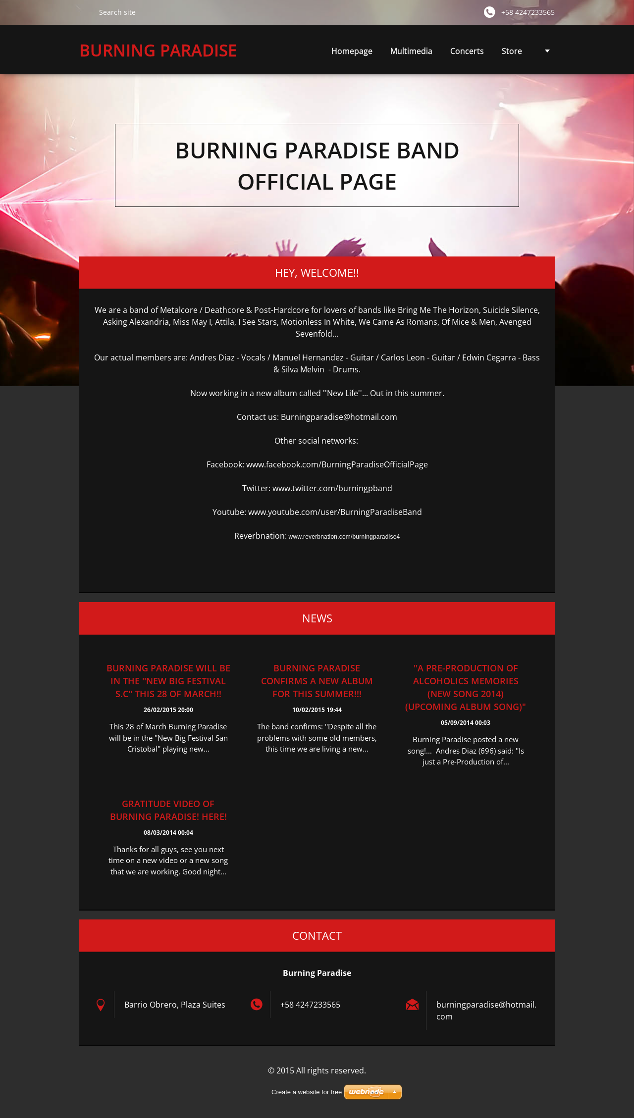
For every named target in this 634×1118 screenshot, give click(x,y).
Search (85, 12)
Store (512, 51)
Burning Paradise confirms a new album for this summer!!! (317, 681)
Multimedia (411, 54)
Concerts (467, 51)
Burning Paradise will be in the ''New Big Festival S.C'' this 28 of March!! (168, 681)
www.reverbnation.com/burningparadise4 (344, 536)
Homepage (351, 51)
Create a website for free (306, 1092)
